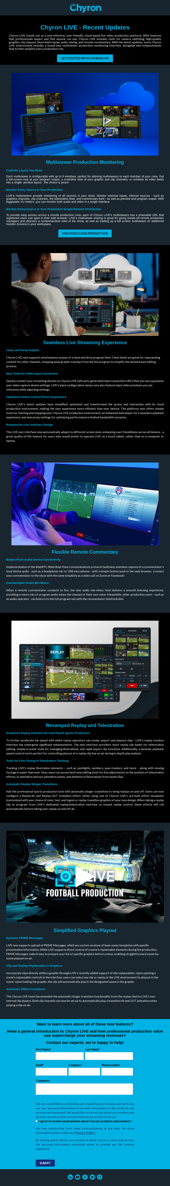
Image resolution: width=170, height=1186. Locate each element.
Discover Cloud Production (85, 233)
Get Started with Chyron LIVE (85, 58)
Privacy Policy (85, 1133)
